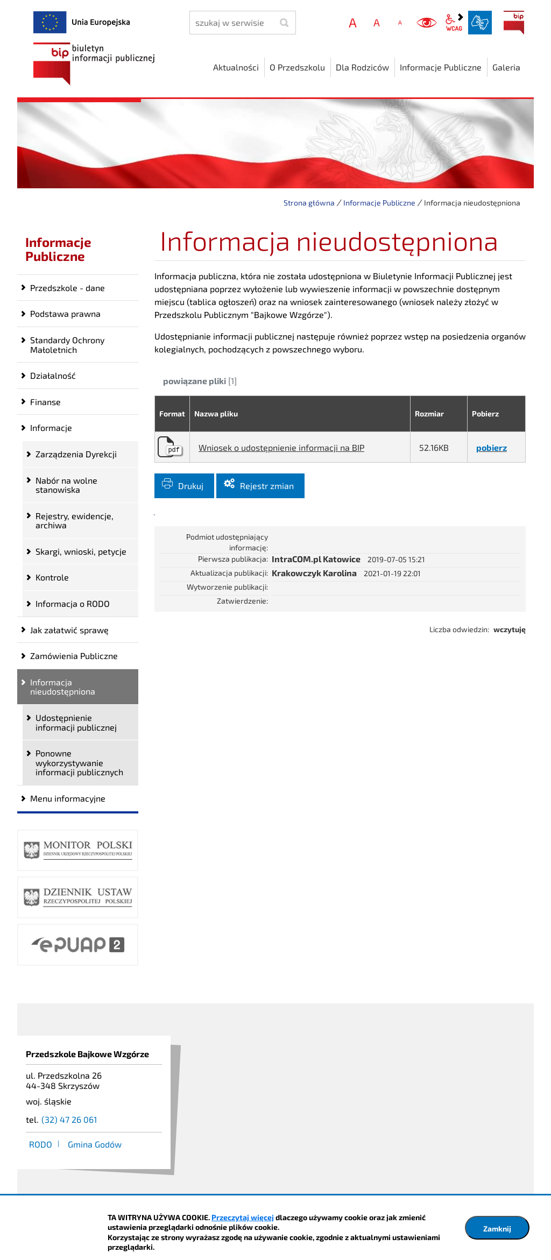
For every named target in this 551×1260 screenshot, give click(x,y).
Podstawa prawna (65, 313)
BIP (514, 22)
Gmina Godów (95, 1144)
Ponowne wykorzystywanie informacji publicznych (79, 762)
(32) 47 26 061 (69, 1119)
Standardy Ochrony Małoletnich (67, 345)
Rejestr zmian (267, 485)
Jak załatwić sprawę (69, 630)
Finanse (45, 402)
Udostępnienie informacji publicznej (76, 722)
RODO (40, 1144)
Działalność (53, 375)
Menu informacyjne (67, 798)
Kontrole (52, 577)
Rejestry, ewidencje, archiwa (75, 520)
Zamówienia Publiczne (74, 655)
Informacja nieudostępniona (62, 687)
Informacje (51, 427)
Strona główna (309, 202)
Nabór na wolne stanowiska (66, 485)
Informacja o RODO (73, 603)
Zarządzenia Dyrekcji (76, 454)
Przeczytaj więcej (242, 1217)
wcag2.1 (454, 22)
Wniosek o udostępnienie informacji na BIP (281, 447)
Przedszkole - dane (67, 287)
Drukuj (190, 485)
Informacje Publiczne (379, 202)
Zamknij (497, 1228)
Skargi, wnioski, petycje (81, 551)
